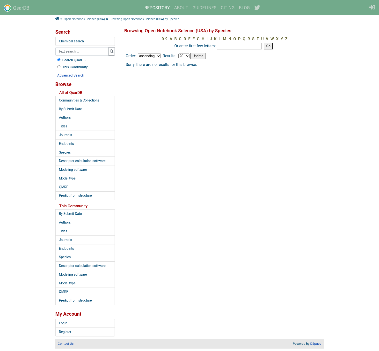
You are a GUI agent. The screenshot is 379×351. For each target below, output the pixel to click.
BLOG (244, 7)
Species (65, 152)
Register (65, 332)
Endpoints (66, 144)
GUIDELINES (204, 7)
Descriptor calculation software (82, 161)
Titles (63, 126)
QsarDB (16, 8)
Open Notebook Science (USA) (84, 19)
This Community (71, 67)
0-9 (165, 39)
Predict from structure (75, 195)
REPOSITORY (157, 7)
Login (63, 323)
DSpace (315, 343)
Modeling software (73, 170)
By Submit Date (70, 109)
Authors (65, 117)
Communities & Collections (79, 100)
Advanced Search (70, 75)
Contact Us (65, 343)
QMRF (63, 187)
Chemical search (71, 41)
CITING (228, 7)
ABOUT (181, 7)
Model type (67, 178)
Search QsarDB (71, 60)
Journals (65, 135)
